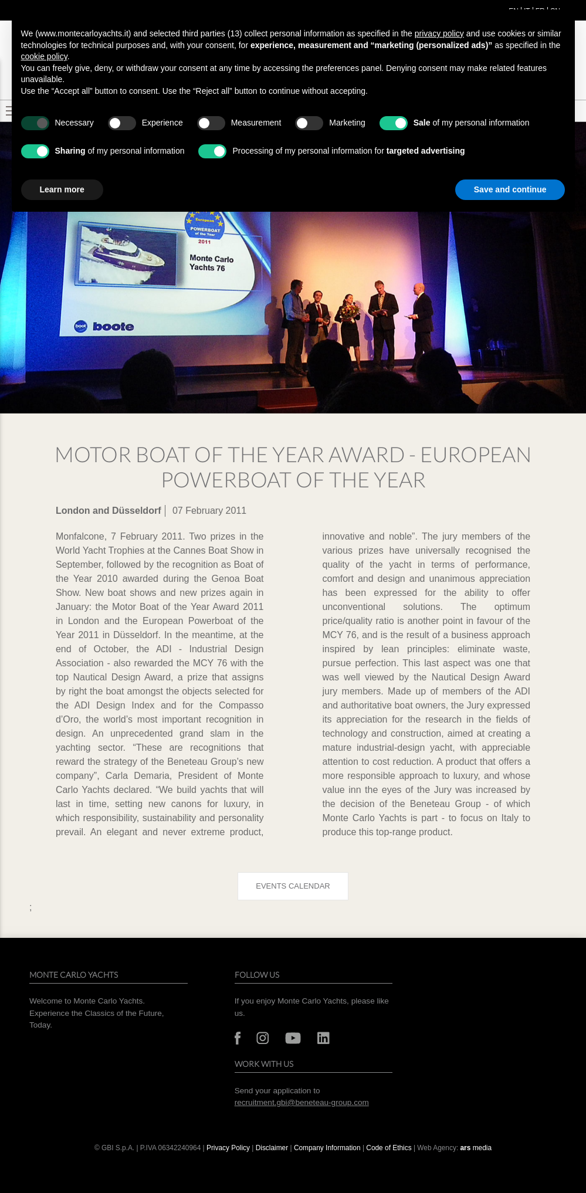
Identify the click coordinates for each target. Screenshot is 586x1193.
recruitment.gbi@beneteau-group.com (302, 1102)
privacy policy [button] (439, 33)
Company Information (327, 1148)
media (476, 1148)
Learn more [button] (62, 189)
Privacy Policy (228, 1148)
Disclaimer (273, 1148)
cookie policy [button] (44, 56)
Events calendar (293, 886)
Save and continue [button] (510, 189)
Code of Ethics (388, 1148)
